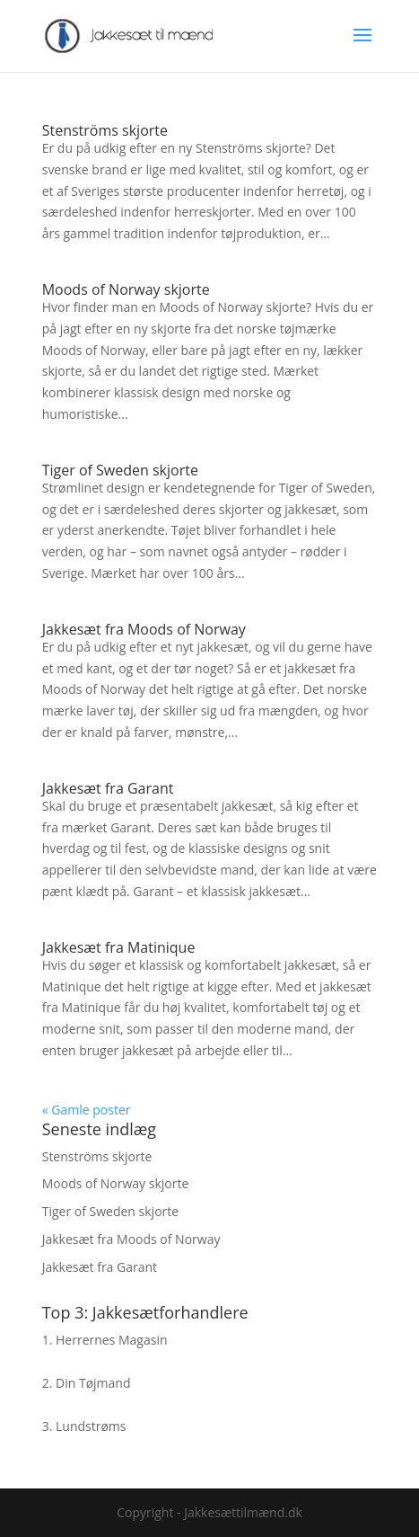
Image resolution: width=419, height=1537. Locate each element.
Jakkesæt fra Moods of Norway (144, 629)
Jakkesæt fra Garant (108, 788)
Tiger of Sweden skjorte (120, 470)
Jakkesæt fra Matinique (119, 947)
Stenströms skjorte (105, 130)
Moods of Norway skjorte (126, 289)
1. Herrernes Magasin (105, 1339)
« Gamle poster (86, 1109)
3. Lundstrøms (84, 1426)
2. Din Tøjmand (86, 1382)
